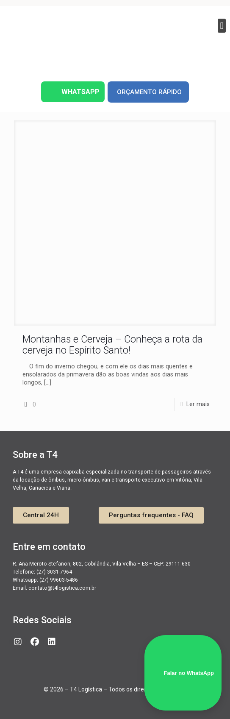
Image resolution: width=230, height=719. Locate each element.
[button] (222, 26)
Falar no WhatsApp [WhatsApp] (183, 673)
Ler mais (198, 404)
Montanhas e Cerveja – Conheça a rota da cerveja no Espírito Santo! (112, 345)
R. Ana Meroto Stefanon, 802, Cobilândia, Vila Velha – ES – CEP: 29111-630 (102, 564)
